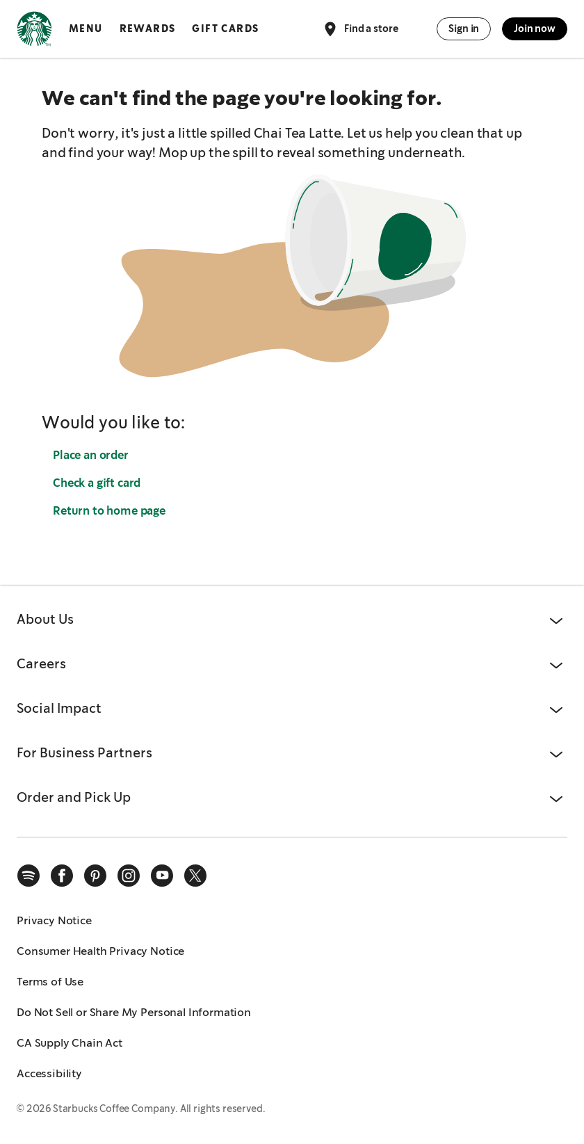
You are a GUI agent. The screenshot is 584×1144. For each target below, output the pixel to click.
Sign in (463, 28)
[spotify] (28, 875)
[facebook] (62, 875)
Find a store (360, 29)
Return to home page (109, 510)
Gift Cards (225, 28)
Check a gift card (96, 483)
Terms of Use (50, 981)
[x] (195, 875)
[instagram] (128, 875)
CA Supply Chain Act (69, 1043)
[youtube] (162, 875)
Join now (534, 28)
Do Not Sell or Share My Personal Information (134, 1012)
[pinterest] (95, 875)
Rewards (148, 28)
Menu (86, 28)
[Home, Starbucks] (34, 31)
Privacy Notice (54, 920)
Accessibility (49, 1073)
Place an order (91, 455)
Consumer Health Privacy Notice (100, 951)
